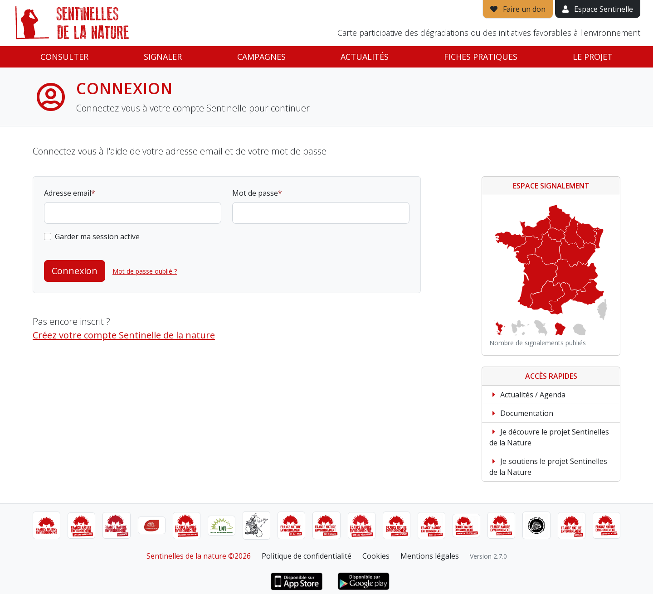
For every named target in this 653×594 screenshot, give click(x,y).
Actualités (365, 56)
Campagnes (261, 56)
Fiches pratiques (480, 56)
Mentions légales (429, 556)
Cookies (376, 556)
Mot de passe (255, 193)
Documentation (521, 413)
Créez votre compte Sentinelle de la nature (124, 335)
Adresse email (67, 193)
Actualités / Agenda (527, 395)
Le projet (593, 56)
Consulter (64, 56)
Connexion (74, 271)
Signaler (163, 56)
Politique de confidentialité (306, 556)
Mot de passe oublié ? (144, 271)
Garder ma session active (97, 236)
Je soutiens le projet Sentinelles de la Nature (548, 466)
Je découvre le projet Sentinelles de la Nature (549, 437)
